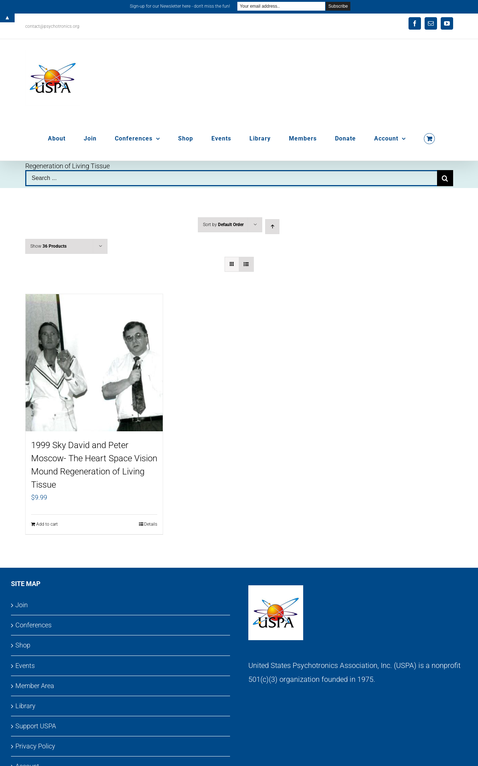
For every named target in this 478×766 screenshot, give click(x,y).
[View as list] (246, 264)
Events (25, 665)
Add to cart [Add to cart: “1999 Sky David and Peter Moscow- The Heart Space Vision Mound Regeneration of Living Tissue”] (47, 524)
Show (48, 246)
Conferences (33, 625)
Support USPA (35, 726)
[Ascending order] (272, 226)
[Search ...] (231, 178)
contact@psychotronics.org (52, 26)
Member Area (34, 686)
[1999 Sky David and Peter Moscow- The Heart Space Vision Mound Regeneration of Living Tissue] (94, 362)
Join (21, 605)
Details (150, 524)
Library (25, 706)
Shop (22, 645)
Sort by (223, 224)
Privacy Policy (35, 746)
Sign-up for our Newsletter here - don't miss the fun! (180, 6)
